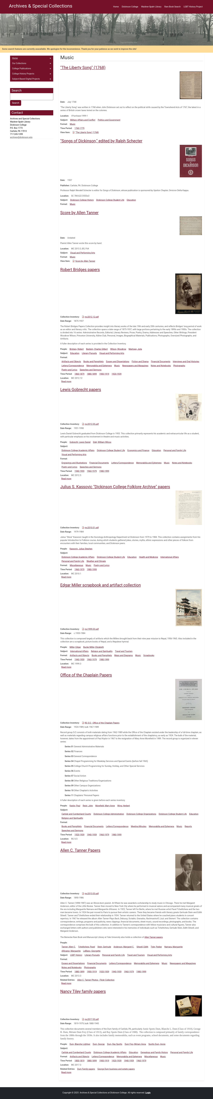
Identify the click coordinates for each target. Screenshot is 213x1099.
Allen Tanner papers (154, 937)
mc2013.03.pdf (92, 893)
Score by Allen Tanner (85, 261)
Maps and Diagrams (123, 655)
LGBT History (76, 955)
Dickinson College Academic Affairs (78, 450)
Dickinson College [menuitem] (130, 6)
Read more (66, 381)
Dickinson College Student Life (110, 200)
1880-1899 (92, 374)
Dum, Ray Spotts (114, 1044)
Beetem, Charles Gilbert (97, 349)
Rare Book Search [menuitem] (172, 6)
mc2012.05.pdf (92, 424)
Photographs (179, 365)
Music (72, 124)
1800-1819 (79, 1061)
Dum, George (99, 1044)
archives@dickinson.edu (21, 137)
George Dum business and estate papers (116, 1069)
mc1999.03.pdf (92, 629)
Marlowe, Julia (135, 349)
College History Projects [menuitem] (31, 74)
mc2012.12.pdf (92, 317)
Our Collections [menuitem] (31, 64)
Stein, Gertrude (104, 947)
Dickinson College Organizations (141, 814)
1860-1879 (79, 374)
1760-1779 (79, 128)
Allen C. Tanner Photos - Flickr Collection (95, 980)
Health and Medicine (148, 557)
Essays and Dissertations (117, 361)
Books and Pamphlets (93, 361)
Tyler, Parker (156, 947)
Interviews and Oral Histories (186, 361)
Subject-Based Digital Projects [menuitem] (31, 80)
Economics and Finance (138, 450)
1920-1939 (116, 374)
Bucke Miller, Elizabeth (93, 647)
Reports (188, 826)
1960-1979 (92, 471)
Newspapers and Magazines (135, 365)
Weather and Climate (96, 561)
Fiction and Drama (140, 361)
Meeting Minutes (138, 826)
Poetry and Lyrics (69, 370)
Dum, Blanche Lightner (80, 1044)
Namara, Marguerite (173, 947)
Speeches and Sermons (90, 370)
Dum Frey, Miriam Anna (135, 1044)
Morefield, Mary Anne (105, 806)
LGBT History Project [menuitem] (193, 6)
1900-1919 (104, 374)
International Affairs (169, 557)
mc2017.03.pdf (92, 1019)
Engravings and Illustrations (74, 463)
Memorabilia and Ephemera (99, 365)
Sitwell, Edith (142, 947)
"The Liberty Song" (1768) (87, 132)
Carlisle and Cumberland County (76, 814)
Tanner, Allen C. (69, 947)
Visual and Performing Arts (82, 253)
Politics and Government (109, 120)
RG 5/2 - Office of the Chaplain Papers (102, 723)
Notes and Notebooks (161, 365)
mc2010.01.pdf (92, 527)
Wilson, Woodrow (118, 349)
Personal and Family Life (174, 450)
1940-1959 (79, 471)
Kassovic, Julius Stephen (81, 549)
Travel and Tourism (123, 651)
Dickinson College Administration (108, 814)
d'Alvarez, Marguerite (71, 951)
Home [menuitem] (116, 6)
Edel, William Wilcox (102, 442)
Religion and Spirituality (102, 651)
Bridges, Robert (77, 349)
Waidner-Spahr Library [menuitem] (151, 6)
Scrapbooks (148, 655)
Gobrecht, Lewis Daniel (80, 442)
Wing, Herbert (123, 806)
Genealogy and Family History (154, 1052)
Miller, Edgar (75, 647)
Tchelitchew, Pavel (86, 947)
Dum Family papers (86, 1069)
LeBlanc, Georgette (91, 951)
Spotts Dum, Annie (156, 1044)
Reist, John (88, 806)
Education (131, 200)
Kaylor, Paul (75, 806)
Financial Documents (160, 361)
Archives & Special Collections (40, 6)
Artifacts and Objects (71, 361)
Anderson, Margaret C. (124, 947)
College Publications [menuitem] (31, 69)
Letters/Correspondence (73, 365)
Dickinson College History (82, 200)
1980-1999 (104, 471)
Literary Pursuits (89, 353)
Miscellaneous (76, 565)
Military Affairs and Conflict (82, 120)
